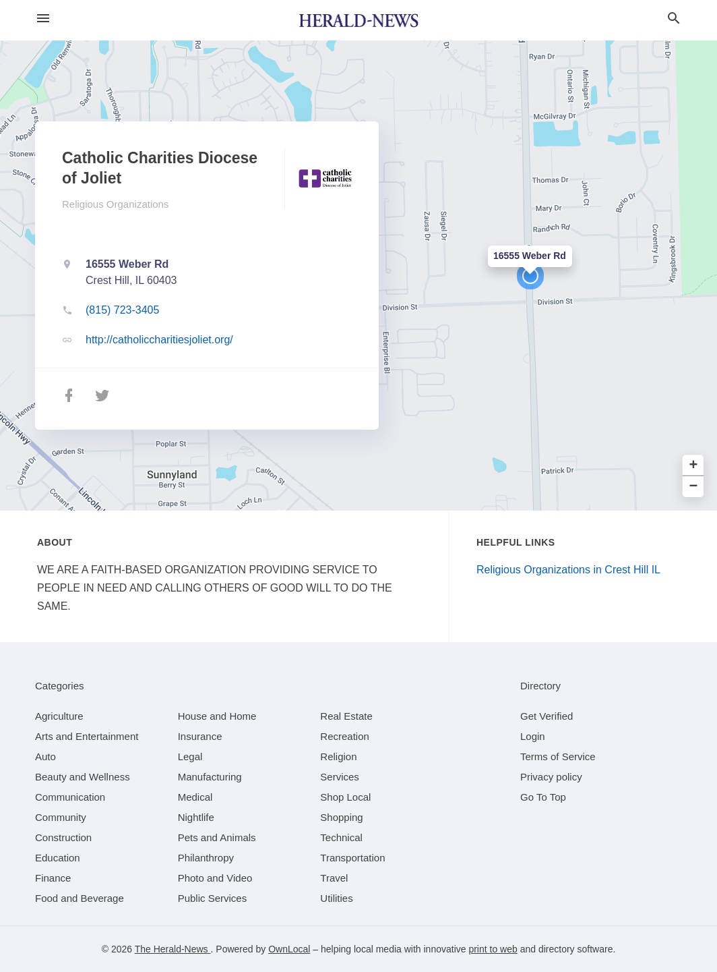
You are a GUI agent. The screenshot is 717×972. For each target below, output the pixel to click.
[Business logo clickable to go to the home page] (358, 20)
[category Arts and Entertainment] (86, 736)
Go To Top (543, 797)
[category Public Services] (212, 898)
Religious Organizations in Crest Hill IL (568, 569)
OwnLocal (289, 949)
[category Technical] (341, 837)
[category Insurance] (200, 736)
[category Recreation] (344, 736)
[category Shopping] (341, 817)
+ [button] (693, 466)
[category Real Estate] (346, 716)
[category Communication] (70, 797)
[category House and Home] (217, 716)
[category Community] (60, 817)
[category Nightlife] (196, 817)
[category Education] (57, 857)
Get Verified (546, 716)
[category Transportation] (352, 857)
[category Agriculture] (59, 716)
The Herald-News (173, 949)
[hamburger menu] (43, 18)
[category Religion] (338, 756)
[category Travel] (334, 878)
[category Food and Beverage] (79, 898)
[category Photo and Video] (215, 878)
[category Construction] (63, 837)
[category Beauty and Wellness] (82, 776)
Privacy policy (551, 776)
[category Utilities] (336, 898)
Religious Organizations (115, 204)
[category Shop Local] (345, 797)
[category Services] (339, 776)
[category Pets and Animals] (217, 837)
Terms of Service (558, 756)
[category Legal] (190, 756)
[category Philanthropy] (206, 857)
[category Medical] (195, 797)
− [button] (693, 486)
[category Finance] (53, 878)
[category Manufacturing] (210, 776)
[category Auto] (45, 756)
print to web (492, 949)
